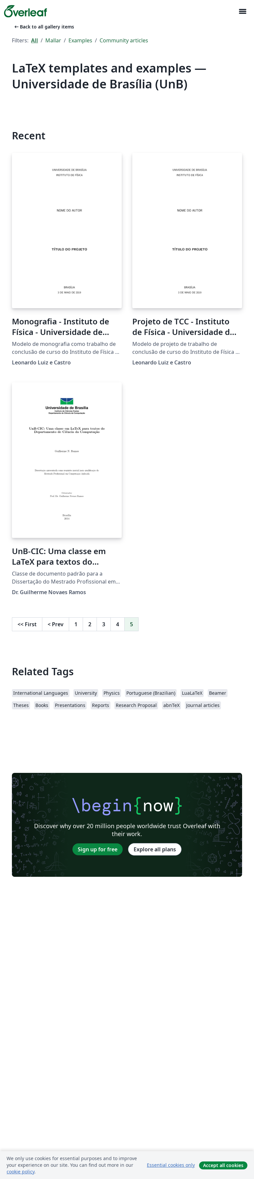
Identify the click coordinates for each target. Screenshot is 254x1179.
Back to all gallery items (43, 27)
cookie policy (20, 1171)
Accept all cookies (223, 1165)
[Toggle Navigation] (242, 11)
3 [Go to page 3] (103, 624)
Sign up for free (97, 849)
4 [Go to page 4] (117, 624)
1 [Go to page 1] (75, 624)
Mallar (53, 40)
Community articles (124, 40)
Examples (80, 40)
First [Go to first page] (27, 624)
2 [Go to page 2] (89, 624)
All (34, 40)
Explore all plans (155, 849)
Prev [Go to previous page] (56, 624)
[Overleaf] (25, 11)
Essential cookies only (171, 1165)
